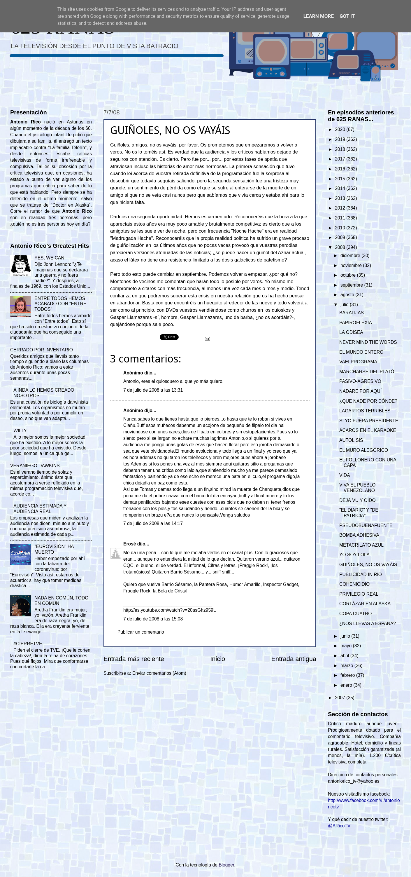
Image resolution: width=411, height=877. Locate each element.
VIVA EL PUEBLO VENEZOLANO (357, 487)
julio (345, 304)
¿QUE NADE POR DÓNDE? (368, 401)
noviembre (351, 265)
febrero (348, 675)
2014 (340, 188)
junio (345, 636)
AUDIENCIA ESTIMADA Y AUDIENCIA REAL (39, 508)
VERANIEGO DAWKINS (35, 465)
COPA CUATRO (355, 613)
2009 (340, 237)
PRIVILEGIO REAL (358, 594)
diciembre (350, 255)
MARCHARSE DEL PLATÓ (366, 371)
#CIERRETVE (27, 643)
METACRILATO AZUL (361, 545)
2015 (340, 178)
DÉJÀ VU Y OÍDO (357, 500)
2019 (340, 139)
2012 (340, 207)
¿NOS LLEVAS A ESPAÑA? (367, 623)
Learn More (318, 16)
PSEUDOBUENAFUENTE (365, 525)
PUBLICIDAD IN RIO (360, 574)
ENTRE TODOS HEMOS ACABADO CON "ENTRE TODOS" (60, 304)
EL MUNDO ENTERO (361, 352)
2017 (340, 158)
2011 (340, 217)
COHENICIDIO (354, 584)
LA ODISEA (351, 332)
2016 (340, 168)
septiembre (352, 285)
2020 (340, 129)
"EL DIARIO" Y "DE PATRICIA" (358, 513)
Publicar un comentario (140, 632)
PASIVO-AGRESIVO (360, 381)
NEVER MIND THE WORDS (368, 342)
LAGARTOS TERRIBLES (364, 410)
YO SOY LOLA (354, 554)
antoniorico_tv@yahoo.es (354, 781)
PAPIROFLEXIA (355, 322)
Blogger (226, 864)
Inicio (217, 658)
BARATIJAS (351, 312)
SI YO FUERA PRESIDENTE (368, 420)
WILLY (20, 430)
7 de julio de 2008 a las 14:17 (153, 523)
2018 (340, 149)
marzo (347, 665)
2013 (340, 198)
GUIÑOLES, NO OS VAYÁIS (368, 564)
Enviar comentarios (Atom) (159, 673)
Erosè (129, 543)
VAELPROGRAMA (358, 361)
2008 (340, 247)
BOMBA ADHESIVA (359, 535)
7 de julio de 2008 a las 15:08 (153, 618)
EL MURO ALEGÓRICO (363, 450)
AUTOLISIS (351, 440)
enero (346, 685)
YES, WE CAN (49, 257)
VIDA (344, 475)
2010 (340, 227)
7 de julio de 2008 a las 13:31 (153, 390)
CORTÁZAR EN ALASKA (365, 603)
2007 (340, 697)
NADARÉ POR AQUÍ (360, 391)
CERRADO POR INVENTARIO (41, 349)
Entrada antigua (293, 658)
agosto (347, 294)
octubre (348, 275)
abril (345, 655)
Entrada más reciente (133, 658)
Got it (347, 16)
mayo (346, 645)
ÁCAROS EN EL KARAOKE (367, 430)
